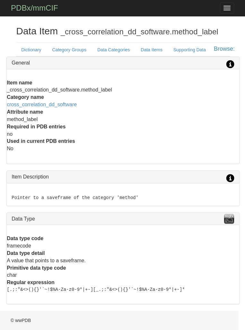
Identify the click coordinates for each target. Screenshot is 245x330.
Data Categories (113, 49)
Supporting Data (189, 49)
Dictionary (31, 49)
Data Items (151, 49)
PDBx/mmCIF (34, 8)
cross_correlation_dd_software (42, 104)
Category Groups (69, 49)
